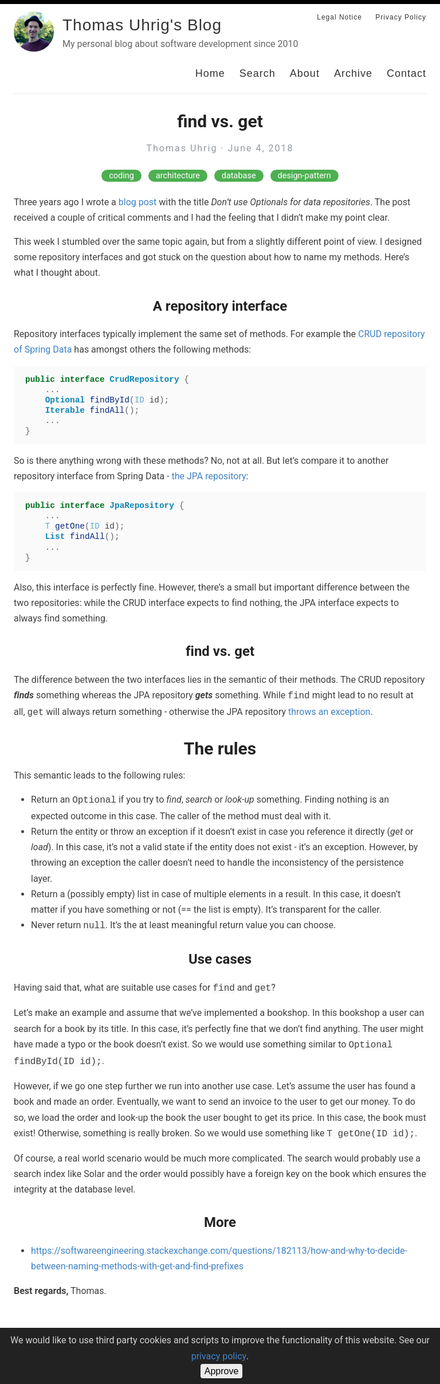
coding (121, 176)
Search (257, 73)
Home (210, 73)
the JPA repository (208, 476)
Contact (406, 73)
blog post (138, 202)
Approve (222, 1371)
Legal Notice (339, 17)
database (239, 176)
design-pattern (304, 176)
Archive (353, 73)
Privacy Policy (400, 17)
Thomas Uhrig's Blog (142, 25)
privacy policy (218, 1356)
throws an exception (329, 711)
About (305, 73)
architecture (178, 176)
